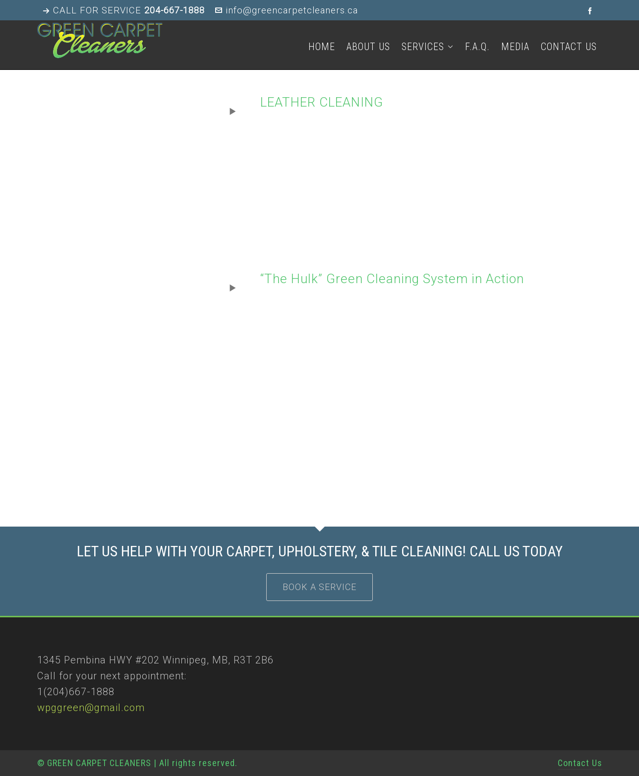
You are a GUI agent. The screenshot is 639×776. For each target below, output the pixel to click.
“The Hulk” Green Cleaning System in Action (392, 278)
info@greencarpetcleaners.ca (286, 10)
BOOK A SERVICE (319, 587)
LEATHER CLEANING (321, 102)
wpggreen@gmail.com (91, 708)
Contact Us (580, 763)
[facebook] (591, 10)
